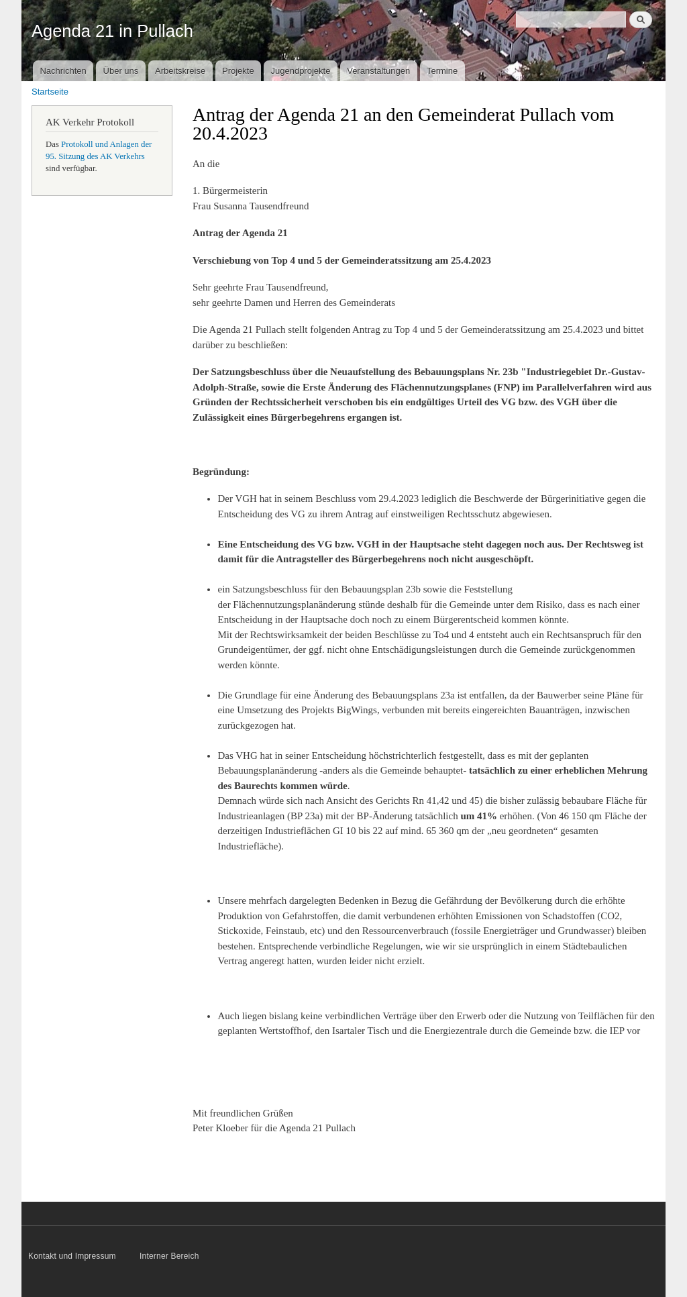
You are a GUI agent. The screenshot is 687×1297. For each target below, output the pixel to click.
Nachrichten (63, 71)
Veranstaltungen (378, 71)
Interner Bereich (169, 1256)
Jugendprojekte (300, 71)
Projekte (238, 71)
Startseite (50, 92)
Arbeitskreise (180, 71)
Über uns (121, 71)
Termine (442, 71)
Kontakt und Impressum (73, 1256)
